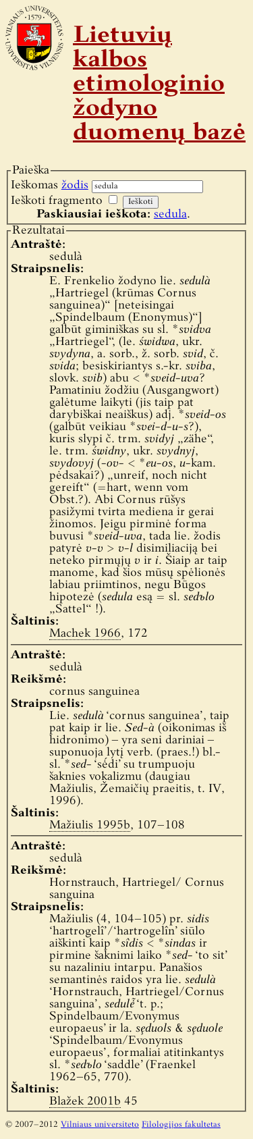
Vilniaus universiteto (100, 1125)
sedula (170, 214)
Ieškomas (49, 185)
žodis (74, 185)
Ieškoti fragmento (57, 201)
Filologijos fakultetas (181, 1125)
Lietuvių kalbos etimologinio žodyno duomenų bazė (159, 85)
